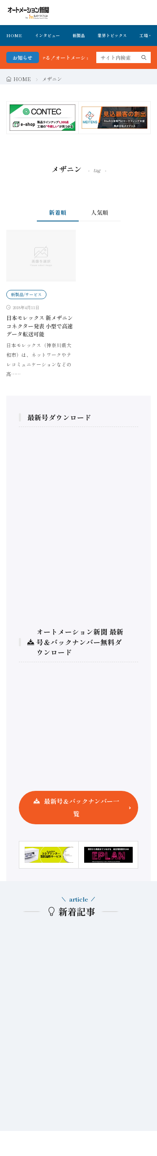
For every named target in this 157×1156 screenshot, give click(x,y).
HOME (14, 35)
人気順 (99, 212)
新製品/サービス (26, 294)
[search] (144, 57)
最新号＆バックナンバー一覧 (81, 807)
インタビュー (47, 35)
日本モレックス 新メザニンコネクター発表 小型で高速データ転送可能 (39, 326)
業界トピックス (112, 35)
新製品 (78, 35)
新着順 (58, 212)
